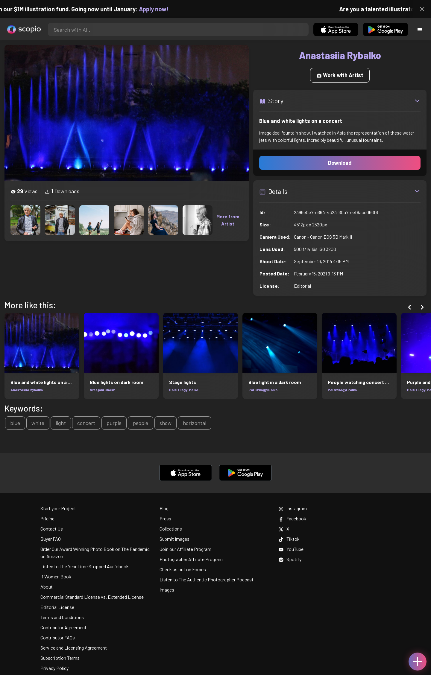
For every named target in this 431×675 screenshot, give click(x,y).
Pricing (47, 518)
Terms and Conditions (62, 617)
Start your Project (58, 508)
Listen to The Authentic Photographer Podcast (207, 579)
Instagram (293, 508)
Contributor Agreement (63, 627)
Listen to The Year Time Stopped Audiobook (84, 566)
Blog (164, 508)
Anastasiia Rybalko (26, 390)
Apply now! (161, 9)
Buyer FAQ (50, 539)
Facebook (292, 518)
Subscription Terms (60, 658)
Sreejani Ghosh (102, 390)
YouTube (291, 549)
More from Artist (227, 220)
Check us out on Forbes (183, 569)
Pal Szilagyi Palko (183, 390)
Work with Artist (339, 75)
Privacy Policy (54, 668)
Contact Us (51, 528)
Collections (171, 528)
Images (167, 589)
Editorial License (57, 607)
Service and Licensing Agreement (73, 647)
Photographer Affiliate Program (191, 559)
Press (165, 518)
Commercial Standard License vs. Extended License (92, 597)
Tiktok (289, 539)
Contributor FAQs (57, 637)
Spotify (290, 559)
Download (340, 162)
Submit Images (174, 539)
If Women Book (55, 576)
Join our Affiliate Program (185, 549)
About (46, 586)
